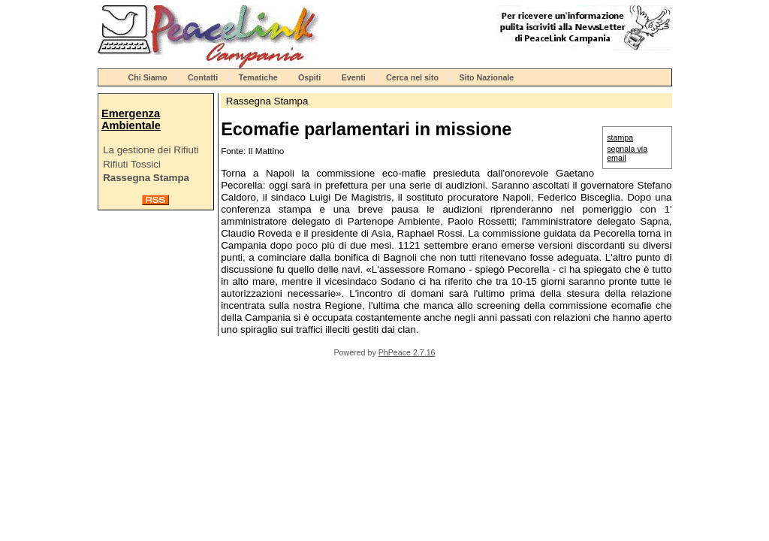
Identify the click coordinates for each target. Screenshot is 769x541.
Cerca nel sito (412, 77)
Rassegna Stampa (146, 177)
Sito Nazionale (486, 77)
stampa (620, 137)
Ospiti (309, 77)
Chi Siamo (147, 77)
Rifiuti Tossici (132, 164)
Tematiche (258, 77)
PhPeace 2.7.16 (407, 352)
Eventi (354, 77)
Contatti (203, 77)
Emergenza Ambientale (131, 119)
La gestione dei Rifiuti (150, 150)
